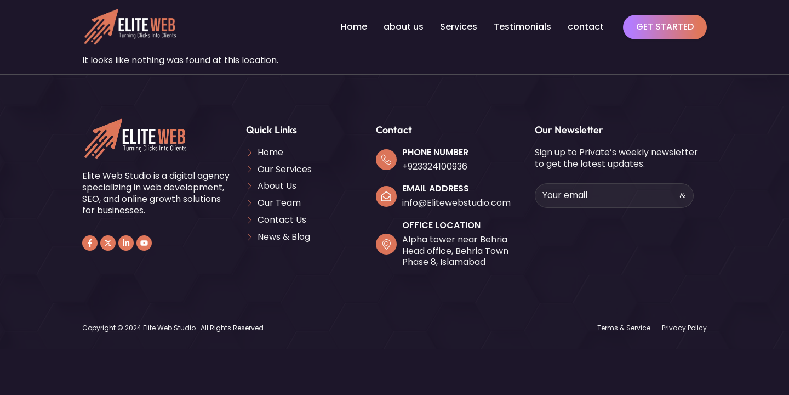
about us (404, 26)
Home (354, 26)
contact (586, 26)
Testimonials (522, 26)
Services (458, 26)
